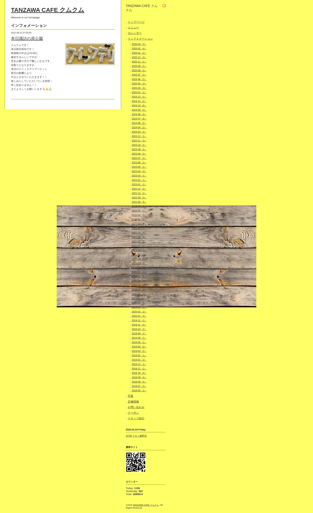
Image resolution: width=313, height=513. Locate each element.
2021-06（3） (139, 250)
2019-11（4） (139, 324)
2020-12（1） (139, 276)
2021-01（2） (139, 272)
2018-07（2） (139, 386)
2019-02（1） (139, 355)
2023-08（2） (139, 153)
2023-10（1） (139, 145)
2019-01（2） (139, 360)
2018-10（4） (139, 373)
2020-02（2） (139, 311)
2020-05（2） (139, 298)
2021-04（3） (139, 259)
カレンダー (135, 33)
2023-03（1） (139, 175)
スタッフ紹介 (136, 418)
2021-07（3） (139, 246)
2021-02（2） (139, 267)
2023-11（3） (139, 140)
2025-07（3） (139, 75)
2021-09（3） (139, 237)
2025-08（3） (139, 70)
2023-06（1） (139, 162)
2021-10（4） (139, 232)
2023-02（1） (139, 180)
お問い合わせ (136, 407)
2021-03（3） (139, 263)
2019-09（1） (139, 333)
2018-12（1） (139, 364)
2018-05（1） (139, 390)
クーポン (133, 412)
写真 (130, 396)
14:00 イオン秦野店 (136, 435)
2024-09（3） (139, 110)
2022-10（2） (139, 193)
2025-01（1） (139, 92)
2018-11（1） (139, 368)
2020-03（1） (139, 307)
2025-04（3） (139, 88)
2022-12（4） (139, 189)
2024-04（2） (139, 127)
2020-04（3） (139, 303)
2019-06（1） (139, 342)
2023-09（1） (139, 149)
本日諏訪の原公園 (27, 38)
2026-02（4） (139, 48)
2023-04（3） (139, 171)
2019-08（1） (139, 338)
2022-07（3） (139, 206)
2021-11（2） (139, 228)
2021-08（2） (139, 241)
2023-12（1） (139, 136)
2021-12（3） (139, 224)
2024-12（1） (139, 96)
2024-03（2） (139, 132)
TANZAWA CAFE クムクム (47, 10)
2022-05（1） (139, 210)
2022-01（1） (139, 219)
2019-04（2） (139, 346)
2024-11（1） (139, 101)
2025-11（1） (139, 61)
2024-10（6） (139, 105)
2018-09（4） (139, 377)
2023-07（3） (139, 158)
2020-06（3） (139, 294)
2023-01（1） (139, 184)
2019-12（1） (139, 320)
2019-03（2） (139, 351)
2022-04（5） (139, 215)
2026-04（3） (139, 44)
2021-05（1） (139, 254)
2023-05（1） (139, 167)
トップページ (136, 22)
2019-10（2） (139, 329)
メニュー (133, 27)
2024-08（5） (139, 114)
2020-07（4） (139, 289)
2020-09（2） (139, 281)
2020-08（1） (139, 285)
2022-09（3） (139, 197)
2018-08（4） (139, 381)
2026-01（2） (139, 53)
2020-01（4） (139, 316)
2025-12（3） (139, 57)
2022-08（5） (139, 202)
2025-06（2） (139, 79)
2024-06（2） (139, 123)
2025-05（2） (139, 83)
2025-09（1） (139, 66)
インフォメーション (140, 38)
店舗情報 (133, 401)
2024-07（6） (139, 118)
